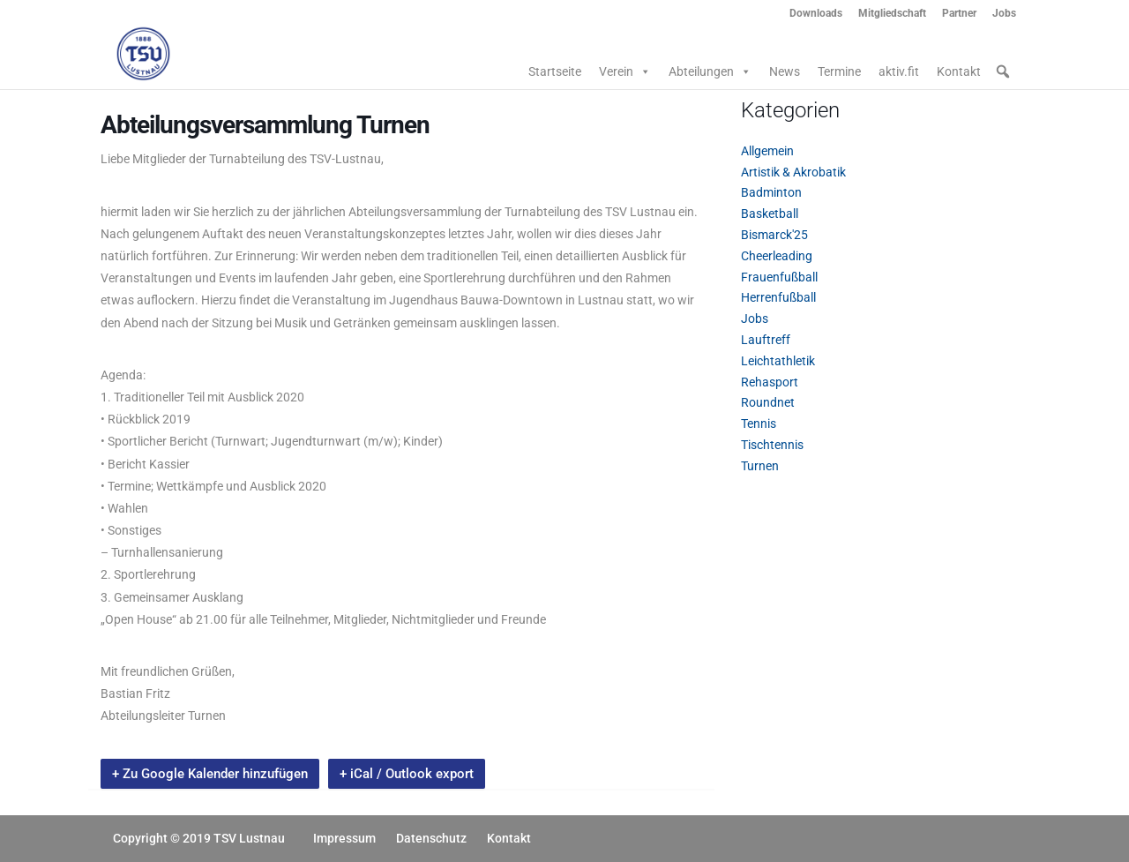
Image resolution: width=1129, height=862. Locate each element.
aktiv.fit (899, 71)
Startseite (554, 71)
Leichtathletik (778, 361)
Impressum (344, 838)
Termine (839, 71)
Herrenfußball (778, 297)
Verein (625, 71)
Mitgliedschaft (892, 13)
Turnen (760, 466)
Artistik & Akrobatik (793, 172)
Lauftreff (765, 340)
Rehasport (769, 382)
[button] (1003, 71)
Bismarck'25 (774, 235)
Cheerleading (776, 256)
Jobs (1004, 13)
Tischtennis (772, 445)
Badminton (771, 192)
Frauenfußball (779, 277)
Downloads (815, 13)
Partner (959, 13)
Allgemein (767, 151)
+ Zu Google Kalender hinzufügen (210, 774)
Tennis (758, 423)
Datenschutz (431, 838)
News (784, 71)
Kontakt (959, 71)
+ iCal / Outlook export (407, 774)
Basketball (769, 213)
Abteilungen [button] (710, 71)
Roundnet (768, 402)
